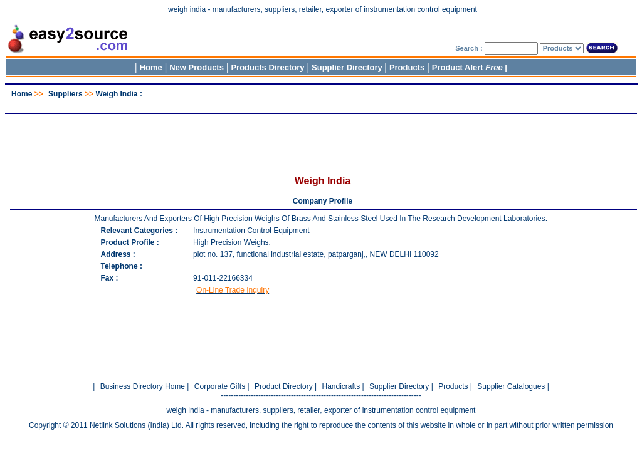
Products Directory (267, 67)
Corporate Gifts (219, 386)
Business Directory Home (142, 386)
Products (406, 67)
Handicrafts (341, 386)
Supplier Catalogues (511, 386)
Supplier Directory (348, 67)
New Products (196, 67)
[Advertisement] (321, 103)
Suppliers (65, 94)
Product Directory (284, 386)
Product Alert (467, 67)
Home (151, 67)
